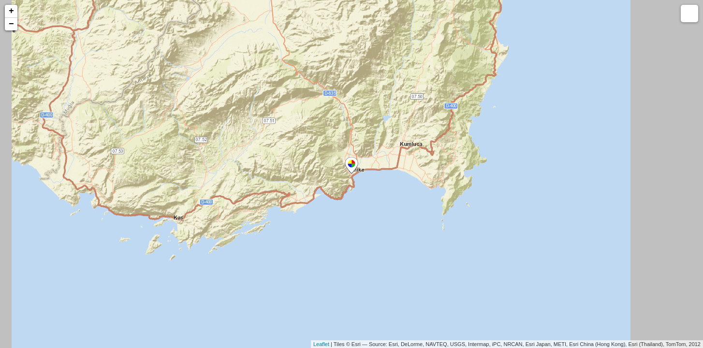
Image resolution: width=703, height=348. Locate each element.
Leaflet (321, 344)
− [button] (11, 24)
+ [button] (11, 11)
